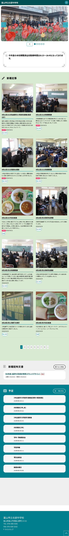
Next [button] (65, 24)
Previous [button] (3, 24)
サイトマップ (9, 529)
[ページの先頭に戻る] (66, 533)
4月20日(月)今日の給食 (43, 323)
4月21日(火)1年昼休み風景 (10, 169)
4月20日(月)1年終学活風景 (44, 270)
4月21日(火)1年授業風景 (44, 169)
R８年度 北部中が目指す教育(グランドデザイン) (22, 374)
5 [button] (43, 44)
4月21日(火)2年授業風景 (44, 115)
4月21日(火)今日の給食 (9, 218)
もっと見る (60, 367)
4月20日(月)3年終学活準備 (44, 218)
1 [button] (35, 44)
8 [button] (44, 347)
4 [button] (41, 44)
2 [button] (37, 44)
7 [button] (41, 347)
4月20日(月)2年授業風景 (10, 270)
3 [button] (39, 44)
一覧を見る (60, 391)
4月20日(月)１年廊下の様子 (11, 323)
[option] (34, 23)
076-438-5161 (12, 523)
